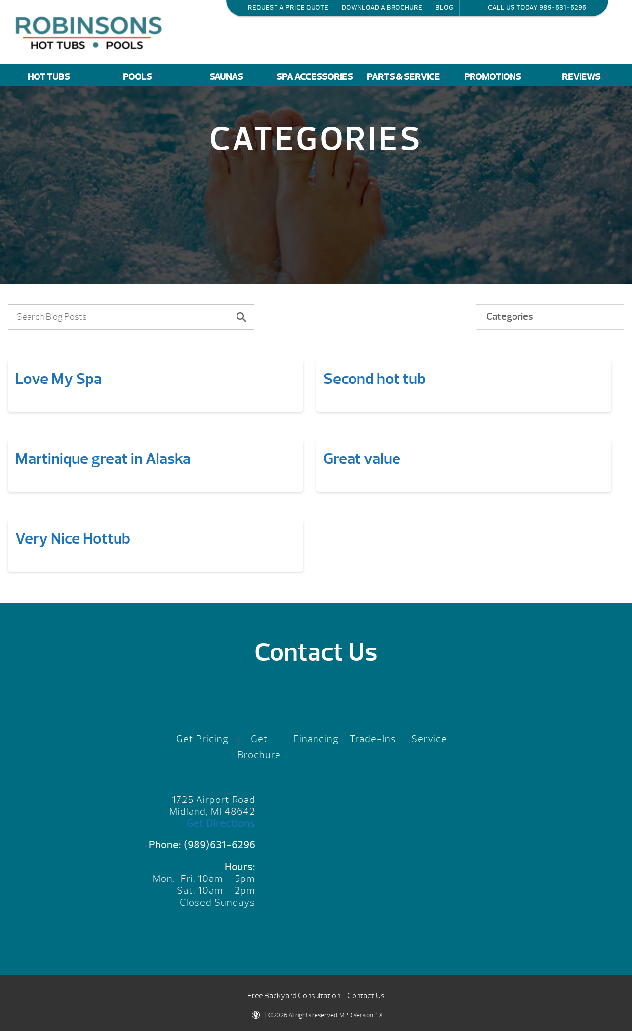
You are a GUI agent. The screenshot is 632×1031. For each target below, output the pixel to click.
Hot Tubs (49, 77)
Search (470, 7)
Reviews (581, 77)
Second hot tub (374, 379)
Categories (509, 316)
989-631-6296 (562, 8)
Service (429, 739)
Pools (137, 77)
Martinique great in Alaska (103, 459)
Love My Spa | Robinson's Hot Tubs (91, 31)
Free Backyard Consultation (293, 996)
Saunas (226, 77)
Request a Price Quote (288, 8)
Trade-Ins (373, 739)
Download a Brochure (382, 8)
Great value (361, 459)
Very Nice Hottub (72, 539)
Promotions (492, 77)
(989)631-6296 (219, 845)
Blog (444, 8)
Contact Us (366, 996)
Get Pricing (202, 739)
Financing (316, 739)
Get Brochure (259, 747)
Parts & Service (403, 77)
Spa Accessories (314, 77)
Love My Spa (58, 379)
